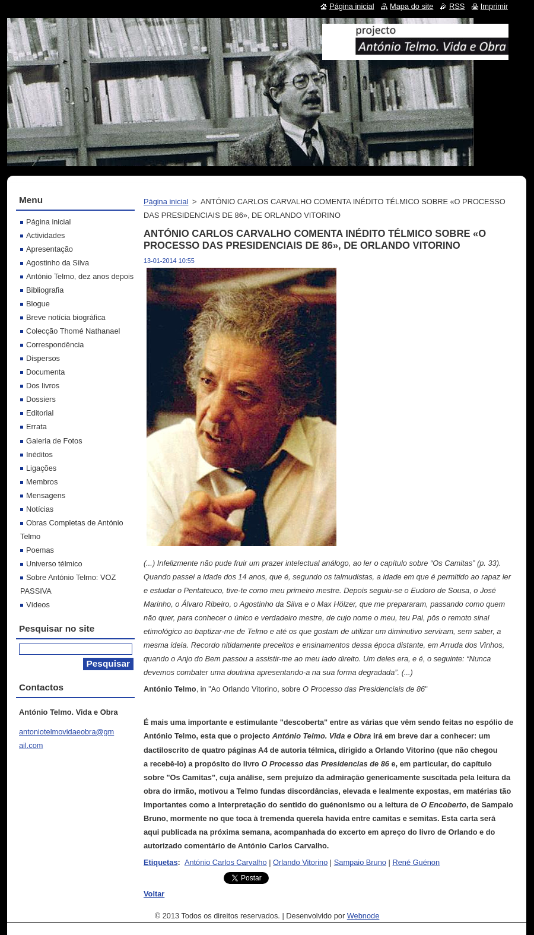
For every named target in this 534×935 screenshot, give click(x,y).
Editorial (39, 412)
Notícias (39, 509)
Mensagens (45, 495)
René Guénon (416, 862)
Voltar (154, 893)
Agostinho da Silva (57, 262)
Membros (42, 481)
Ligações (41, 468)
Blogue (38, 303)
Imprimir (494, 6)
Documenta (45, 371)
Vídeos (38, 604)
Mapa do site (411, 6)
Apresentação (49, 249)
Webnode (363, 915)
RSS (457, 6)
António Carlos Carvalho (226, 862)
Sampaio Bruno (360, 862)
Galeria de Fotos (54, 440)
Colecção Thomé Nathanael (73, 331)
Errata (36, 426)
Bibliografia (44, 290)
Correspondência (55, 344)
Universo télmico (54, 563)
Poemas (40, 550)
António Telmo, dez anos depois (80, 276)
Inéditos (39, 454)
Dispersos (43, 358)
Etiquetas (161, 862)
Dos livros (42, 385)
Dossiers (41, 399)
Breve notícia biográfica (66, 317)
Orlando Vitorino (300, 862)
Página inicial (166, 201)
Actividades (45, 235)
